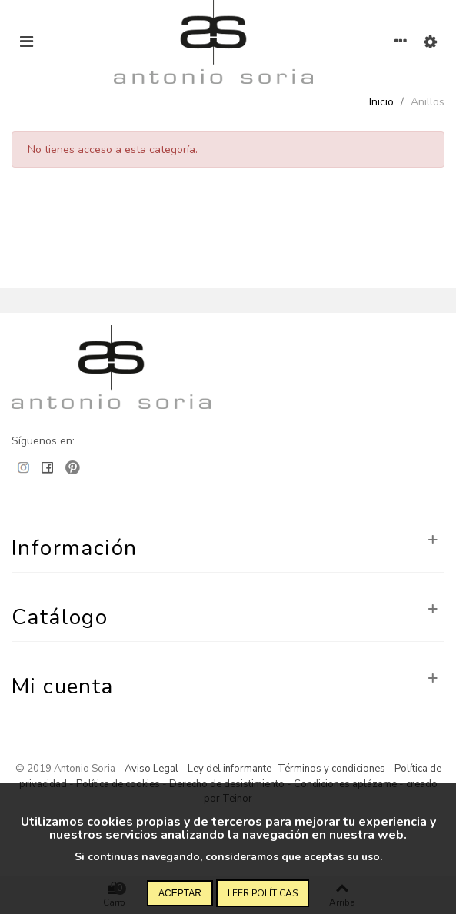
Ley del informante (231, 769)
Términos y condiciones (331, 769)
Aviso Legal (151, 769)
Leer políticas (263, 893)
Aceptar (179, 893)
